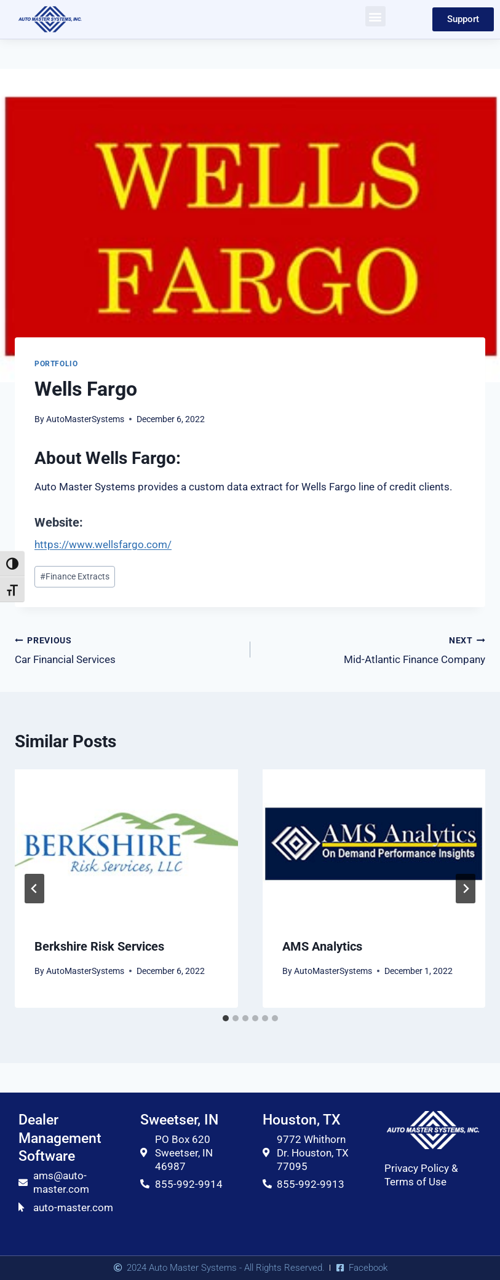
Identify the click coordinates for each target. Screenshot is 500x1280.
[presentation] (126, 843)
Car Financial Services (127, 649)
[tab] (226, 1018)
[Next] (465, 888)
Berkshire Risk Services (99, 946)
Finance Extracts (74, 576)
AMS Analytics (322, 946)
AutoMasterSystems (85, 419)
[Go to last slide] (34, 888)
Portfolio (55, 363)
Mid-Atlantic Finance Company (373, 649)
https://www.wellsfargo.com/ (103, 544)
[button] (375, 16)
